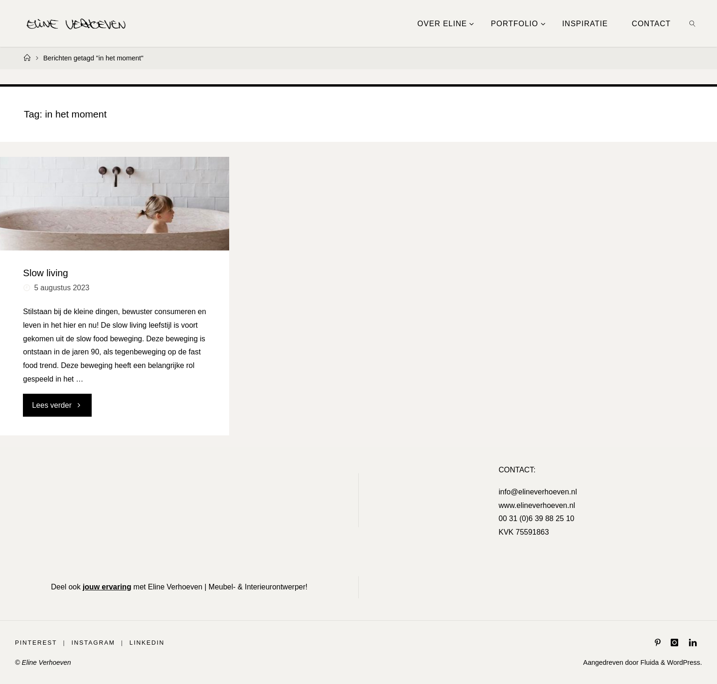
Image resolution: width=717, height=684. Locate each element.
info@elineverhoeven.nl (538, 492)
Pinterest (36, 642)
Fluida (648, 662)
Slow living (45, 273)
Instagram (93, 642)
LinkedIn (147, 642)
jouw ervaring (107, 587)
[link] (693, 23)
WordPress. (684, 662)
